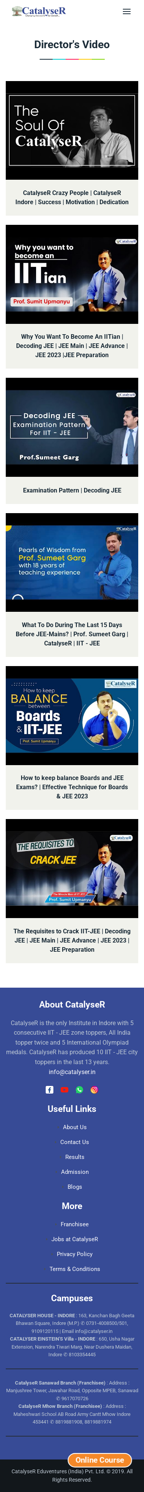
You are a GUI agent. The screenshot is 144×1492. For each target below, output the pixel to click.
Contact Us (72, 1142)
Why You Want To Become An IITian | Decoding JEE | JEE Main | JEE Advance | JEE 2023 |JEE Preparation (72, 346)
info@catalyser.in (72, 1072)
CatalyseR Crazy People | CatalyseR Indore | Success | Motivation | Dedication (72, 197)
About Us (72, 1127)
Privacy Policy (72, 1254)
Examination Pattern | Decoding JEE (72, 490)
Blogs (72, 1186)
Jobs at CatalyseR (72, 1239)
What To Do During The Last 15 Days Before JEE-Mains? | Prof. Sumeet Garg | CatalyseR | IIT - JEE (72, 634)
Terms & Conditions (72, 1269)
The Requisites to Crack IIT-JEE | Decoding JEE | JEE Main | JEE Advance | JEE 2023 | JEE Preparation (72, 940)
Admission (72, 1172)
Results (72, 1157)
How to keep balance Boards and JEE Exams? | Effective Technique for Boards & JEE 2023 (72, 787)
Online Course (100, 1460)
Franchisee (72, 1224)
